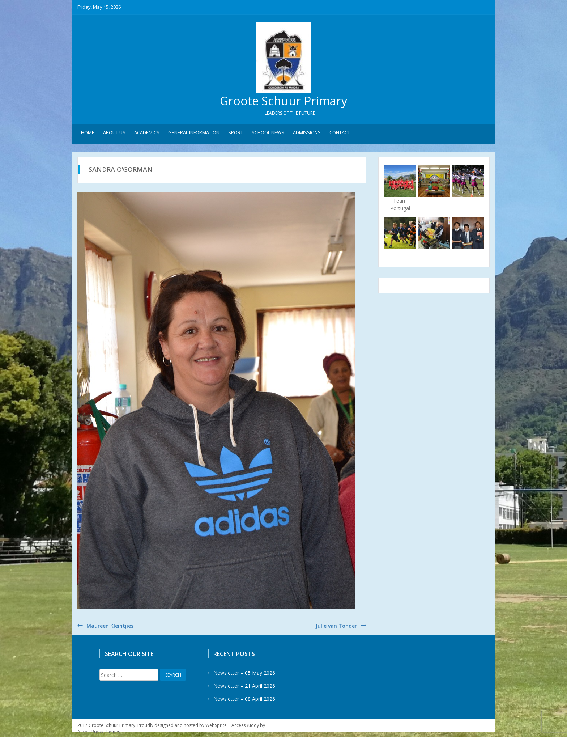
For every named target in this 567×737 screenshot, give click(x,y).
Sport (235, 134)
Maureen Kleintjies (109, 627)
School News (268, 134)
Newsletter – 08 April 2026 (244, 700)
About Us (114, 134)
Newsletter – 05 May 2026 (244, 674)
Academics (146, 134)
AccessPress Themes (98, 733)
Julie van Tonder (336, 627)
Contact (339, 134)
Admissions (307, 134)
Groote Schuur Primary (283, 101)
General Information (193, 134)
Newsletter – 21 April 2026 (244, 687)
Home (87, 134)
